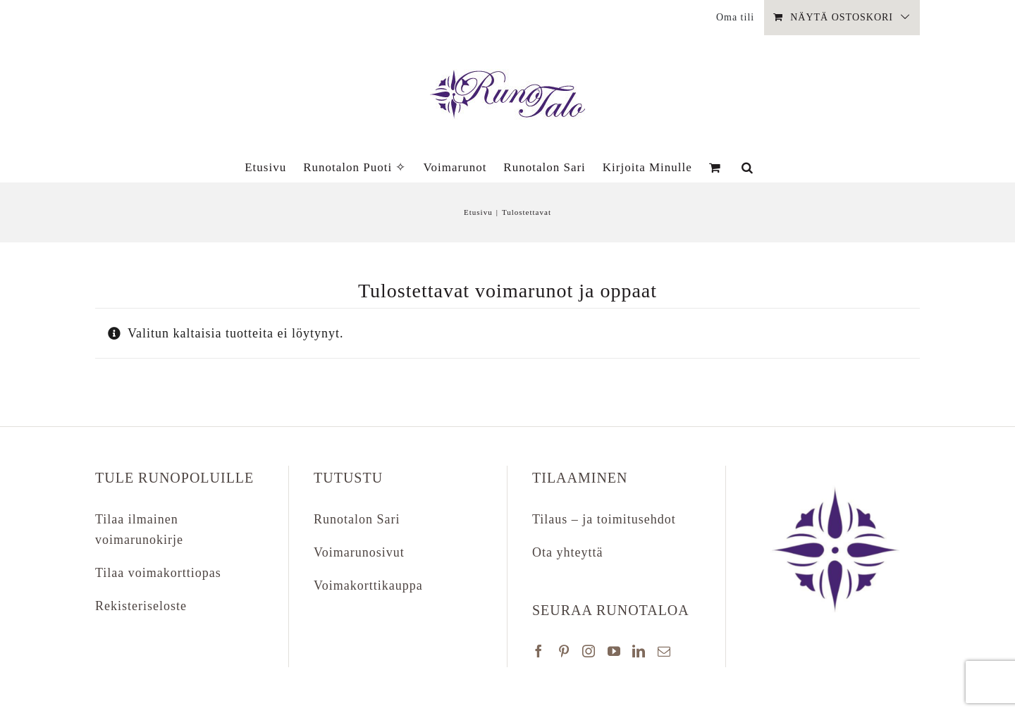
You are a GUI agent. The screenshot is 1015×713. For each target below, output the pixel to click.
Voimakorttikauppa (368, 585)
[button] (747, 167)
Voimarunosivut (359, 552)
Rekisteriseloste (141, 606)
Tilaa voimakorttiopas (158, 573)
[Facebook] (539, 651)
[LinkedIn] (639, 651)
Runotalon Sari (357, 519)
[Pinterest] (564, 651)
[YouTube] (614, 651)
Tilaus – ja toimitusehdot (604, 519)
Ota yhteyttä (567, 552)
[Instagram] (589, 651)
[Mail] (664, 651)
